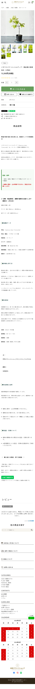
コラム (3, 598)
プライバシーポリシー (8, 613)
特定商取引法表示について (9, 611)
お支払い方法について (10, 543)
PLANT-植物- (5, 581)
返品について (7, 559)
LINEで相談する (7, 477)
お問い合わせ (9, 94)
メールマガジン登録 (7, 609)
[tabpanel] (17, 26)
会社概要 (4, 594)
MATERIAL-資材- (6, 583)
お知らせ (4, 596)
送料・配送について (9, 551)
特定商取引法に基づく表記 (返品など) (13, 114)
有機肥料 (5, 371)
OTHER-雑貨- (5, 585)
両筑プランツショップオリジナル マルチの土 (17, 359)
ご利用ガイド (5, 605)
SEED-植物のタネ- (7, 579)
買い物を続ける (6, 118)
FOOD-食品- (5, 587)
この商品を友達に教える (9, 116)
